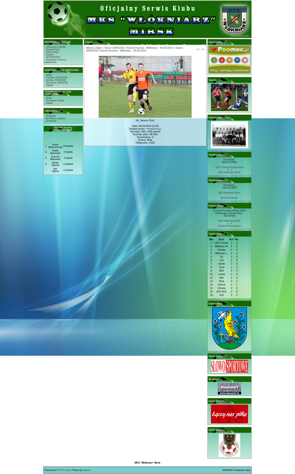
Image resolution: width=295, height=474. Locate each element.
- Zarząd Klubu (52, 49)
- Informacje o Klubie (55, 47)
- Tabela (49, 85)
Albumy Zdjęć (94, 47)
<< (198, 49)
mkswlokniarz (153, 128)
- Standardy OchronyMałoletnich (55, 61)
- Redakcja (50, 116)
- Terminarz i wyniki (54, 100)
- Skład (48, 75)
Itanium (87, 470)
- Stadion (49, 54)
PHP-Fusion (64, 470)
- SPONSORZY (53, 57)
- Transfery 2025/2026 (56, 77)
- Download (50, 121)
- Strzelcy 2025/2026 (55, 80)
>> (202, 49)
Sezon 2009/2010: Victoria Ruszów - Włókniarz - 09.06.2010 (138, 47)
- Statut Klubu (52, 52)
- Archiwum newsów (55, 118)
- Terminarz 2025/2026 (56, 82)
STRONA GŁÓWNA (56, 36)
